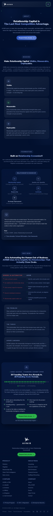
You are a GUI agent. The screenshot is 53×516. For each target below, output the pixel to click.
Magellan (5, 467)
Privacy (4, 511)
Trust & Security (17, 511)
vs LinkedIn (6, 485)
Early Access (6, 475)
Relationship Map (7, 469)
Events (30, 490)
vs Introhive (6, 488)
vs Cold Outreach (7, 496)
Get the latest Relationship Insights (26, 420)
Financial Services (33, 472)
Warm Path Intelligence (9, 472)
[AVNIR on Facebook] (47, 511)
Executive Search (33, 467)
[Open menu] (48, 4)
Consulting (31, 464)
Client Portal (31, 493)
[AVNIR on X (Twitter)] (37, 511)
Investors (30, 488)
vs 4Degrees (6, 493)
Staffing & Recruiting (33, 475)
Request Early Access (26, 38)
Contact (30, 496)
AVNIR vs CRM (7, 482)
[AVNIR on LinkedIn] (33, 511)
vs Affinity (5, 490)
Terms (10, 511)
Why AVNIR (31, 485)
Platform (5, 464)
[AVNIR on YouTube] (40, 511)
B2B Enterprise (32, 469)
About (30, 482)
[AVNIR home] (8, 4)
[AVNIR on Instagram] (44, 511)
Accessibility (27, 511)
